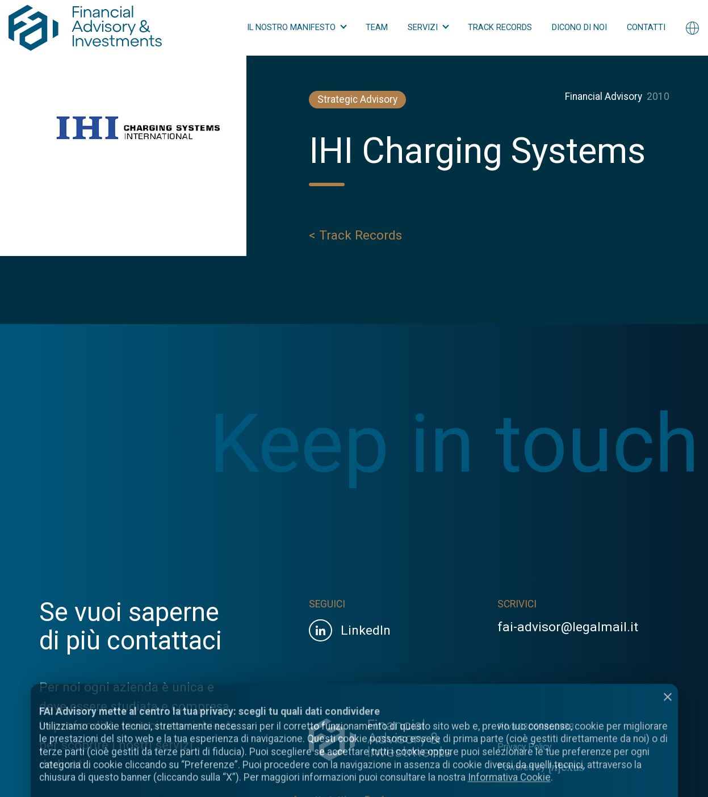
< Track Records (355, 237)
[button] (296, 27)
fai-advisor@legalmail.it (567, 627)
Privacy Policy (524, 746)
